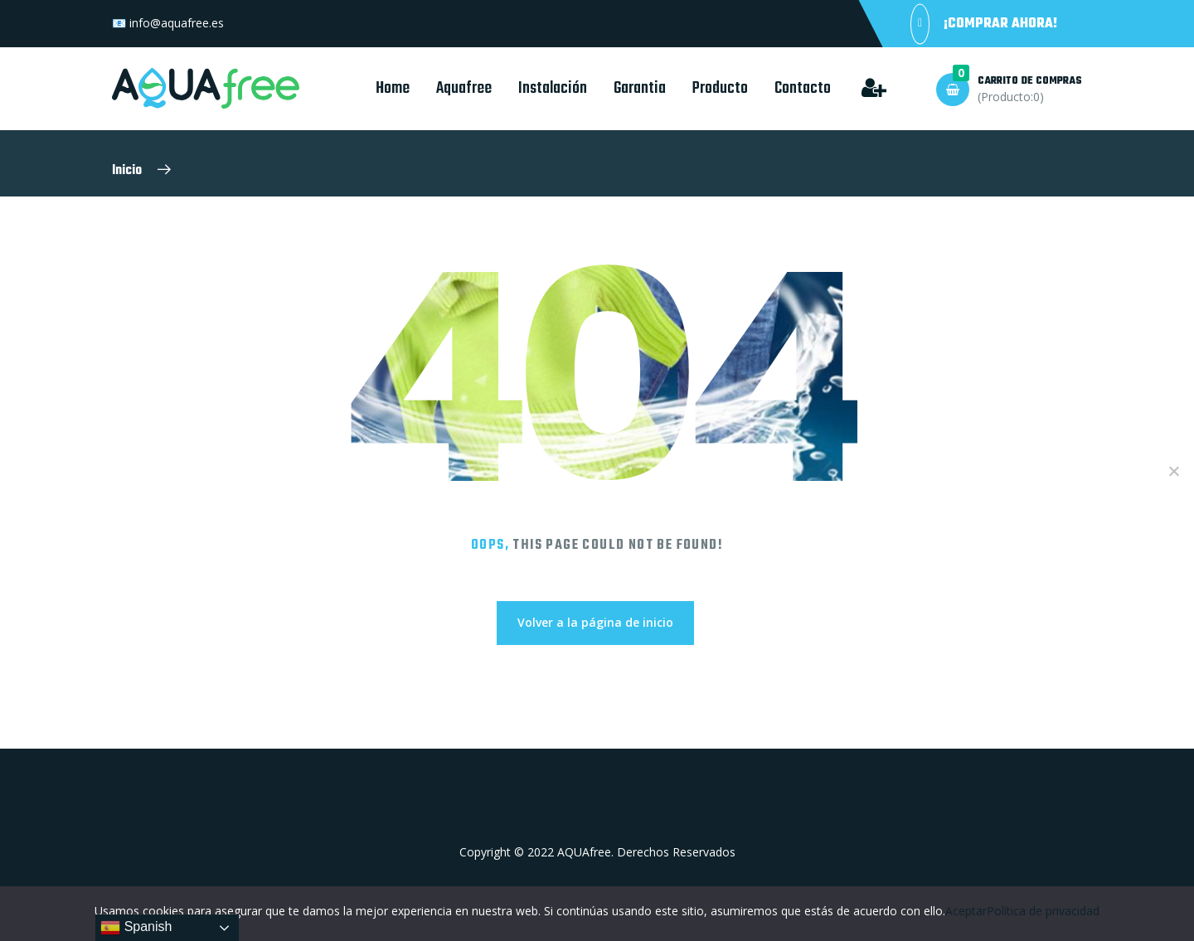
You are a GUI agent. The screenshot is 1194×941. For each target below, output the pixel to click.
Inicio (127, 171)
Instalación (552, 88)
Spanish (136, 928)
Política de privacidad (1043, 911)
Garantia (640, 88)
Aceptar (966, 911)
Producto (720, 88)
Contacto (802, 88)
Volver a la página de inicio (595, 622)
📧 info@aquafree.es (168, 23)
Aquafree (464, 88)
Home (393, 88)
